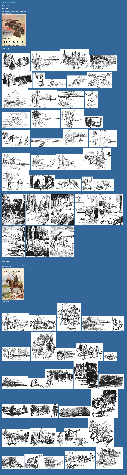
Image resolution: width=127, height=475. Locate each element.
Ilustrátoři (7, 2)
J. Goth (13, 2)
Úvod (3, 2)
